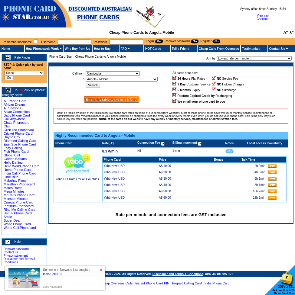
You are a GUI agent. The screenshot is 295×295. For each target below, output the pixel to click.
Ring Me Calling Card (19, 209)
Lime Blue (11, 177)
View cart (263, 15)
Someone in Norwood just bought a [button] (66, 272)
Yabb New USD (114, 166)
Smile (8, 217)
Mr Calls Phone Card (19, 195)
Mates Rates (13, 188)
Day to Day (12, 137)
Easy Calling (13, 148)
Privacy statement (16, 255)
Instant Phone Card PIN (152, 283)
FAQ (124, 48)
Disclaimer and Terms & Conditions (177, 274)
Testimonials (251, 48)
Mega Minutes (14, 191)
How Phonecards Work (42, 48)
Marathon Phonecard (19, 184)
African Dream (14, 104)
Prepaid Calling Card (187, 283)
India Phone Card (217, 283)
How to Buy (102, 48)
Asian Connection (17, 112)
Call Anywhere (14, 119)
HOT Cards (153, 48)
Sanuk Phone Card (18, 213)
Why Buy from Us (77, 48)
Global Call (12, 155)
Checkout (263, 19)
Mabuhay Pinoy (15, 180)
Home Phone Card (17, 170)
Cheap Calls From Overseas (219, 48)
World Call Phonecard (20, 227)
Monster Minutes (16, 198)
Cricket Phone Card (18, 133)
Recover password (16, 249)
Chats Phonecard (16, 122)
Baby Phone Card (17, 115)
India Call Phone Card (20, 173)
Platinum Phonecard (19, 206)
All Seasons (12, 108)
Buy (21, 90)
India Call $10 (52, 274)
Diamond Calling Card (20, 141)
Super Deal (12, 220)
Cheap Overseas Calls (116, 283)
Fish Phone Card (16, 151)
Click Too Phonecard (19, 130)
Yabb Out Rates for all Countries (77, 179)
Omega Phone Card (18, 202)
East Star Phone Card (20, 144)
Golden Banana (15, 159)
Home (6, 48)
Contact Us (277, 48)
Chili (7, 126)
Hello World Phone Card (21, 166)
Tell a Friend (180, 48)
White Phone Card (17, 224)
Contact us (11, 252)
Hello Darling (13, 162)
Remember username (17, 42)
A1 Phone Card (15, 101)
